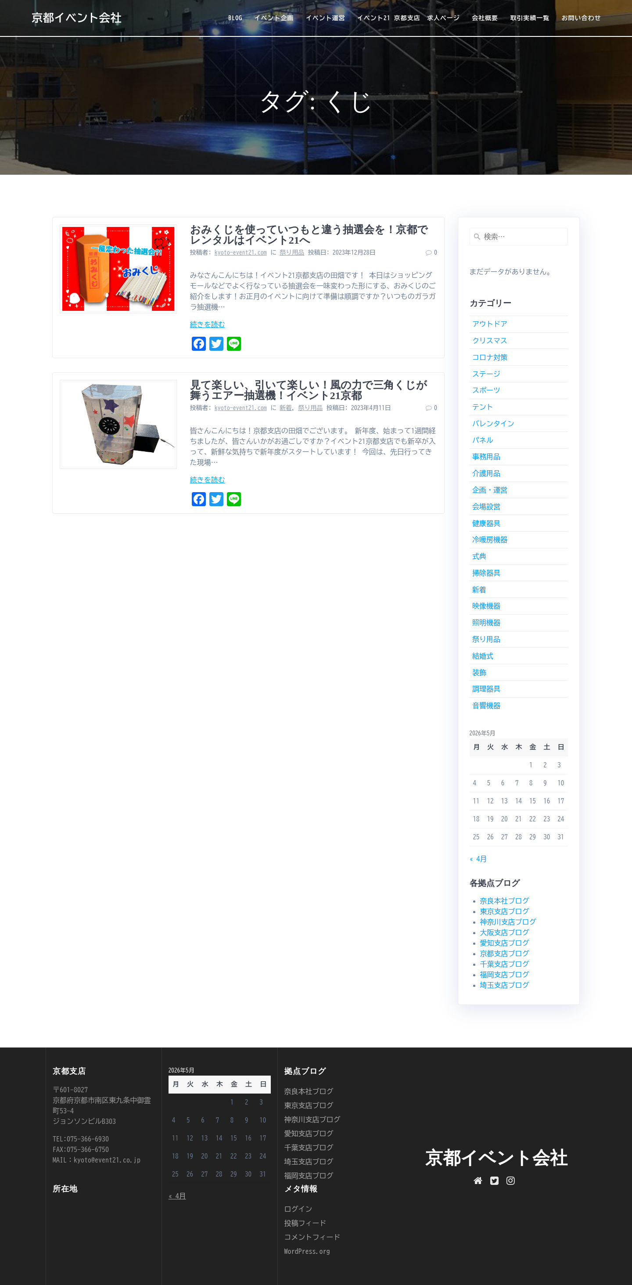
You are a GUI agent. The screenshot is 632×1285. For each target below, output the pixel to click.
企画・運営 (489, 489)
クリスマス (489, 340)
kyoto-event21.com (241, 252)
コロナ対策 (489, 357)
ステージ (486, 374)
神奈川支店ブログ (508, 921)
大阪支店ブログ (504, 932)
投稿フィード (305, 1223)
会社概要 (485, 18)
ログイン (298, 1209)
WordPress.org (307, 1251)
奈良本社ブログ (504, 900)
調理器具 (486, 688)
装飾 (479, 672)
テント (482, 406)
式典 (479, 556)
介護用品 (486, 473)
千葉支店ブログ (504, 964)
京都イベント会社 (77, 17)
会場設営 (486, 506)
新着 (286, 408)
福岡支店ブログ (504, 974)
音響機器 (486, 705)
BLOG (235, 18)
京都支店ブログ (504, 953)
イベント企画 (274, 18)
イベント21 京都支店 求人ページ (408, 18)
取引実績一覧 (529, 18)
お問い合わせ (581, 18)
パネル (482, 440)
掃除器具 (486, 572)
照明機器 (486, 622)
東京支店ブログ (504, 911)
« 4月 (478, 858)
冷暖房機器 (489, 539)
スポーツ (486, 390)
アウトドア (489, 324)
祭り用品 (292, 252)
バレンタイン (493, 423)
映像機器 (486, 605)
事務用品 (486, 456)
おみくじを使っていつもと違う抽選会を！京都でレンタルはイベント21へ (309, 235)
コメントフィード (312, 1237)
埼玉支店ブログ (504, 985)
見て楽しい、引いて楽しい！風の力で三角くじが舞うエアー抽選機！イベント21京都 (308, 390)
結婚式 (482, 655)
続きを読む (207, 324)
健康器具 (486, 523)
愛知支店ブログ (504, 943)
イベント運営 (325, 18)
